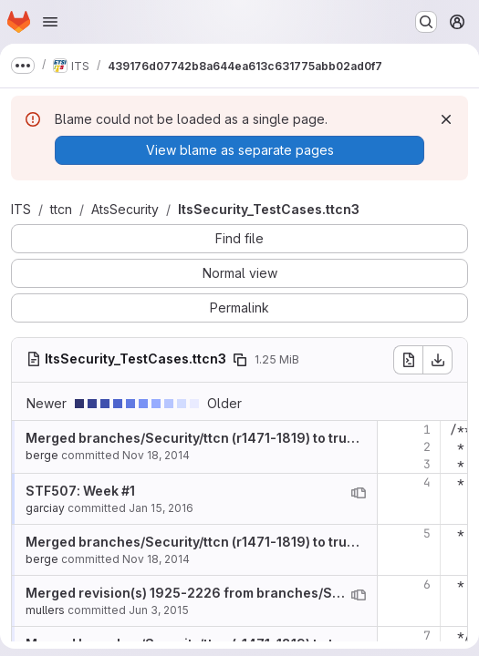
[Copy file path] (240, 360)
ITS (21, 209)
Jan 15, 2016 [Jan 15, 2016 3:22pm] (161, 508)
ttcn (61, 209)
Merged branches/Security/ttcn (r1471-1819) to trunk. (196, 438)
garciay (45, 508)
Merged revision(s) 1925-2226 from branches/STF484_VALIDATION (241, 592)
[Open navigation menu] (50, 21)
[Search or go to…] (426, 22)
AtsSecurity (125, 209)
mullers (45, 610)
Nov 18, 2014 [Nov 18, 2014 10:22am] (156, 455)
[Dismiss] (446, 119)
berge (42, 455)
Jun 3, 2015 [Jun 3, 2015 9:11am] (159, 610)
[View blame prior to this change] (358, 493)
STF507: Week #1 (80, 490)
